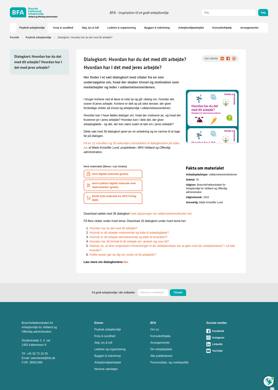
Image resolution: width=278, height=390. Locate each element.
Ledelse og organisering (110, 349)
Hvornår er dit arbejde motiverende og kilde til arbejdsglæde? (129, 232)
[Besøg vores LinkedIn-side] (231, 344)
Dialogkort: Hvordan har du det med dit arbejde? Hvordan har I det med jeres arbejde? (38, 62)
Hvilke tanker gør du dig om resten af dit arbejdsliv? (123, 254)
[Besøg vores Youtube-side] (231, 351)
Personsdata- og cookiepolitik (169, 362)
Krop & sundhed (63, 27)
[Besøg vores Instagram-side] (231, 337)
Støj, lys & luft (90, 27)
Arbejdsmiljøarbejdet (191, 27)
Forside (14, 37)
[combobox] (229, 12)
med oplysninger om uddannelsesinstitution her (161, 213)
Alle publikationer (161, 355)
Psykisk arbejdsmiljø (32, 27)
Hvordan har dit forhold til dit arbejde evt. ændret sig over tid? (129, 241)
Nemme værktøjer (106, 369)
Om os (154, 329)
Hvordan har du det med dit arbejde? (113, 228)
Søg (263, 12)
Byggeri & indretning (157, 27)
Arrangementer (249, 27)
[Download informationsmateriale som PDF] (113, 174)
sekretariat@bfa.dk (43, 358)
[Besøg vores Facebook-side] (231, 331)
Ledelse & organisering (122, 27)
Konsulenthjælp (222, 27)
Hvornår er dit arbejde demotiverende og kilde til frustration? (128, 237)
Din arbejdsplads (161, 349)
